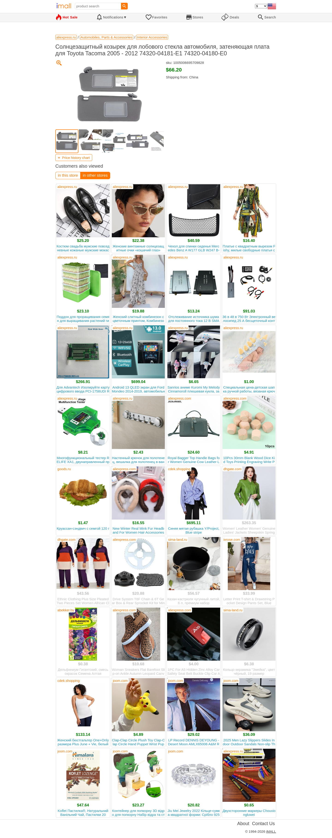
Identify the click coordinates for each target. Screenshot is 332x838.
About (243, 823)
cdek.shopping (179, 469)
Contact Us (263, 823)
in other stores (95, 175)
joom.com (120, 681)
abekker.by (65, 610)
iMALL (271, 831)
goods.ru (64, 469)
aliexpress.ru (67, 187)
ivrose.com (231, 539)
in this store (68, 175)
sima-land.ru (177, 539)
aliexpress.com (179, 398)
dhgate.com (232, 469)
